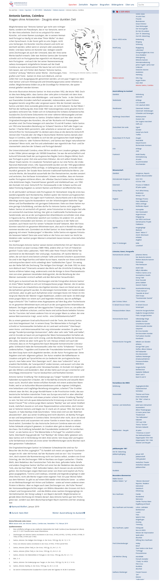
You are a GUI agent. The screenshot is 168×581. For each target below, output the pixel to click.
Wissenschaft (118, 258)
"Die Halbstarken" (142, 505)
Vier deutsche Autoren (143, 345)
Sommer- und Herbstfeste (122, 493)
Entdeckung (140, 127)
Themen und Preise (142, 482)
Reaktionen (140, 281)
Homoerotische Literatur (121, 342)
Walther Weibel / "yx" (120, 569)
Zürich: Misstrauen (142, 323)
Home (21, 11)
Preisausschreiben (142, 449)
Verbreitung (140, 182)
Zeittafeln (83, 4)
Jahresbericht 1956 (142, 36)
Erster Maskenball (142, 485)
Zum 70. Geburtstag (143, 121)
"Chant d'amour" (141, 379)
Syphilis (115, 315)
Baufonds (139, 26)
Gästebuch (139, 576)
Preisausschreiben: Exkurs (121, 398)
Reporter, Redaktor (142, 571)
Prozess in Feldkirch (142, 273)
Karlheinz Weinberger (143, 444)
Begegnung (140, 135)
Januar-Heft (140, 542)
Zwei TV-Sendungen (119, 331)
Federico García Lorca (143, 361)
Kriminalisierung (141, 245)
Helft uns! (139, 212)
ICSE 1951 (139, 267)
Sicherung (139, 132)
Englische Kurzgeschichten (145, 401)
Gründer (138, 218)
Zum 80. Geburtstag (143, 124)
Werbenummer (141, 204)
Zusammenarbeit (142, 250)
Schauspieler (140, 61)
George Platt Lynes (142, 435)
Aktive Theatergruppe (143, 498)
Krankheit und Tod (142, 68)
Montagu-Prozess (142, 287)
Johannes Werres (142, 343)
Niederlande (117, 188)
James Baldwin (141, 370)
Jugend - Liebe (141, 99)
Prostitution (140, 47)
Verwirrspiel (140, 395)
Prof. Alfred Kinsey (142, 278)
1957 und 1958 (141, 510)
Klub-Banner (140, 21)
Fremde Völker (141, 42)
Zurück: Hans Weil (20, 513)
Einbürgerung (140, 145)
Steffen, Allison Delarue (144, 437)
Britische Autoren (142, 148)
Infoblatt (139, 325)
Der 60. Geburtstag (119, 539)
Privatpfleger (140, 81)
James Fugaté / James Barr (145, 153)
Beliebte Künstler (142, 409)
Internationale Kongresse (121, 267)
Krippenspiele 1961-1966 (144, 528)
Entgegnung (140, 305)
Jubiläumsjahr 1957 (120, 536)
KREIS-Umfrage (141, 292)
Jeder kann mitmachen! (144, 493)
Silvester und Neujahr (143, 531)
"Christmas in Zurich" (143, 521)
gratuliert (141, 547)
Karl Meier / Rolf (118, 61)
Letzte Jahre (140, 91)
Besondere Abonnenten (122, 563)
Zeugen (138, 226)
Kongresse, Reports (142, 261)
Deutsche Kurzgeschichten (145, 398)
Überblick (116, 182)
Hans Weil (139, 171)
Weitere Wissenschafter (144, 264)
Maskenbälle (117, 482)
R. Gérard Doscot (142, 393)
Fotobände (116, 455)
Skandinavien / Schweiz (144, 49)
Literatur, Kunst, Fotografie (123, 339)
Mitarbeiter (47, 11)
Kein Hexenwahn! (142, 300)
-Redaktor (141, 143)
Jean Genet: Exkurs (119, 376)
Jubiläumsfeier (141, 555)
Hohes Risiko (140, 102)
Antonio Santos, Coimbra (144, 173)
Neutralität (139, 228)
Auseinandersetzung (143, 376)
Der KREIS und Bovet (143, 307)
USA (114, 236)
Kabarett (139, 508)
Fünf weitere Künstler (143, 424)
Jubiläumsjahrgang (119, 542)
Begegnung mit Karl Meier (145, 76)
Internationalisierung (143, 150)
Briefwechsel (140, 457)
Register (94, 4)
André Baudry (140, 242)
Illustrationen (140, 109)
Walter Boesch (118, 566)
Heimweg (139, 162)
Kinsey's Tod (140, 283)
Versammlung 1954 (142, 24)
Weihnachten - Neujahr (121, 518)
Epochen (73, 4)
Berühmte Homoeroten (144, 52)
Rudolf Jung (117, 135)
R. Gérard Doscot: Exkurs (121, 392)
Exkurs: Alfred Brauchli (120, 71)
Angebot (139, 328)
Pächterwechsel (141, 476)
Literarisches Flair (142, 63)
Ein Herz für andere (142, 119)
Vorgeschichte (141, 455)
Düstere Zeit (140, 207)
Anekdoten (139, 160)
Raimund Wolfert (19, 507)
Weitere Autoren (58, 11)
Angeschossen (141, 302)
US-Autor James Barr (143, 500)
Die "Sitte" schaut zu (143, 487)
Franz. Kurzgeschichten (144, 403)
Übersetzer (139, 574)
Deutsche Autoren (142, 158)
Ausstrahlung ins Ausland (122, 179)
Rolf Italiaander (141, 439)
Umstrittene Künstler (143, 412)
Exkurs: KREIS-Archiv (120, 127)
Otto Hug (139, 166)
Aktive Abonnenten (142, 16)
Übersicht (139, 185)
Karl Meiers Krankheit (143, 89)
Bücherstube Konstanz (144, 233)
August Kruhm (141, 168)
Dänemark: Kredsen (142, 196)
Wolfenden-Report (142, 294)
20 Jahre (138, 518)
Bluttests (139, 318)
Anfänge (139, 188)
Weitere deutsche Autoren (145, 347)
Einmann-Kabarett (142, 515)
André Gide (139, 356)
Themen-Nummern (119, 39)
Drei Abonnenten (142, 442)
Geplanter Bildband (142, 460)
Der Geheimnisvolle (142, 97)
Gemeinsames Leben (143, 84)
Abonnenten (117, 15)
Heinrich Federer (141, 373)
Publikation (139, 312)
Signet (138, 215)
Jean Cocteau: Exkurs (120, 389)
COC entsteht (140, 190)
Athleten (139, 432)
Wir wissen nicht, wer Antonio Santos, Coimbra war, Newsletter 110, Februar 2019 (39, 524)
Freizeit (138, 86)
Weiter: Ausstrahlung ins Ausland (67, 513)
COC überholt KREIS (143, 193)
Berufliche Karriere (142, 66)
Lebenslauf (139, 138)
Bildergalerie (117, 4)
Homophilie (140, 297)
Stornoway (139, 350)
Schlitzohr (139, 155)
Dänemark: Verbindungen (144, 199)
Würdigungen (117, 356)
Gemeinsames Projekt (143, 310)
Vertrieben (139, 479)
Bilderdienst (140, 452)
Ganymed (139, 416)
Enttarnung (139, 579)
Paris (140, 104)
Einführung (116, 474)
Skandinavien (117, 196)
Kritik (137, 331)
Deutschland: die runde (120, 215)
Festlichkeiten (117, 550)
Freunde (138, 107)
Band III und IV (141, 465)
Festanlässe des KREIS (121, 471)
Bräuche (139, 39)
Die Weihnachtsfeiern (143, 523)
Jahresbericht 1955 (142, 34)
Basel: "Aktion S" (141, 320)
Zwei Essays (140, 384)
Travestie (139, 490)
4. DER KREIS (37, 11)
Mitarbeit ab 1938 (142, 94)
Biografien (104, 4)
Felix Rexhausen (141, 352)
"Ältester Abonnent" (143, 569)
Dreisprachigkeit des (145, 140)
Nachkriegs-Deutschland (121, 204)
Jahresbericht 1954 (142, 29)
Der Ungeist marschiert (144, 209)
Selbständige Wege (142, 407)
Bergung (139, 130)
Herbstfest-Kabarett (143, 553)
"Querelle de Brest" (142, 381)
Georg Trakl (140, 366)
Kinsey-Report (117, 278)
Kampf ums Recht (142, 220)
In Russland (140, 79)
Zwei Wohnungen (142, 114)
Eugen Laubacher (119, 94)
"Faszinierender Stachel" (144, 386)
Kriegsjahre (140, 44)
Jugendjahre (140, 71)
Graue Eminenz (141, 112)
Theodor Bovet (118, 297)
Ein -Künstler (142, 419)
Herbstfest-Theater (142, 550)
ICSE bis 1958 (140, 269)
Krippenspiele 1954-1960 (144, 526)
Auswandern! (140, 495)
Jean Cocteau (140, 389)
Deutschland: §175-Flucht (121, 226)
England (115, 287)
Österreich (116, 273)
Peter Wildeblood (142, 289)
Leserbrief (139, 333)
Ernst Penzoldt (141, 368)
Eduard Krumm (141, 231)
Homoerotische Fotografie (122, 429)
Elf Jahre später (141, 275)
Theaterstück (140, 503)
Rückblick (116, 558)
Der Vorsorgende (142, 117)
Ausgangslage (140, 315)
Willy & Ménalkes (142, 358)
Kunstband (139, 426)
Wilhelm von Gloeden (143, 430)
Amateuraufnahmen (143, 447)
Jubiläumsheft (140, 544)
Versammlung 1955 (142, 31)
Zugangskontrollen (142, 474)
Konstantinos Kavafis (143, 363)
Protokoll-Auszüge (119, 24)
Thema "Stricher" (142, 512)
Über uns (129, 4)
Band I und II (140, 462)
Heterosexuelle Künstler (144, 414)
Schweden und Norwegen (145, 201)
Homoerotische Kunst (120, 406)
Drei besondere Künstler (144, 421)
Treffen (138, 223)
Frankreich (116, 242)
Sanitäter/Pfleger (141, 74)
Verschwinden (140, 252)
